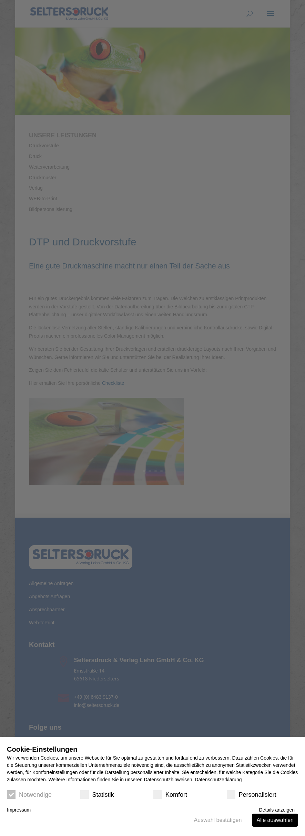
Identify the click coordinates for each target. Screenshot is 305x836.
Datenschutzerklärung (218, 779)
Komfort (170, 794)
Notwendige (29, 794)
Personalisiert (251, 794)
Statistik (97, 794)
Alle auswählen (275, 820)
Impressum (19, 810)
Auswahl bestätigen (218, 820)
